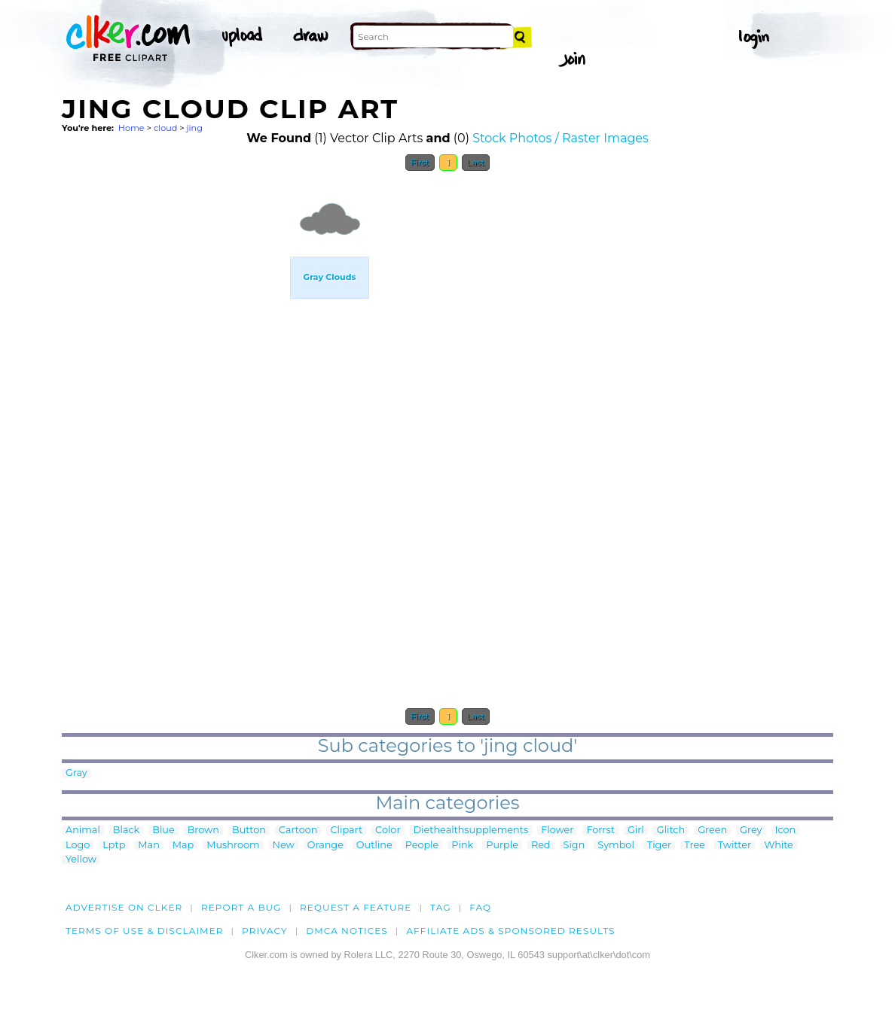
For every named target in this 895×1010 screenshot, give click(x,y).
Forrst (600, 830)
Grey (751, 830)
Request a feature (355, 907)
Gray (76, 773)
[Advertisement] (175, 405)
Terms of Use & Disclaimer (145, 930)
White (778, 845)
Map (183, 845)
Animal (83, 830)
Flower (557, 830)
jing (195, 128)
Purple (502, 845)
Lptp (113, 845)
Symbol (615, 845)
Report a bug (241, 907)
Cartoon (298, 830)
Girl (636, 830)
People (422, 845)
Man (148, 845)
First (420, 162)
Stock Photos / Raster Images (560, 138)
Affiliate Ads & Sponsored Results (510, 930)
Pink (462, 845)
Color (387, 830)
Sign (574, 845)
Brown (203, 830)
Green (712, 830)
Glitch (671, 830)
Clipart (346, 830)
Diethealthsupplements (471, 830)
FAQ (480, 907)
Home (131, 128)
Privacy (265, 930)
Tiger (659, 845)
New (284, 845)
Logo (78, 845)
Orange (325, 845)
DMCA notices (347, 930)
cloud (165, 128)
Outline (374, 845)
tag (440, 907)
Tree (694, 845)
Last (475, 162)
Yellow (81, 860)
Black (126, 830)
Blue (163, 830)
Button (249, 830)
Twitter (734, 845)
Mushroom (232, 845)
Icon (785, 830)
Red (541, 845)
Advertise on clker (124, 907)
